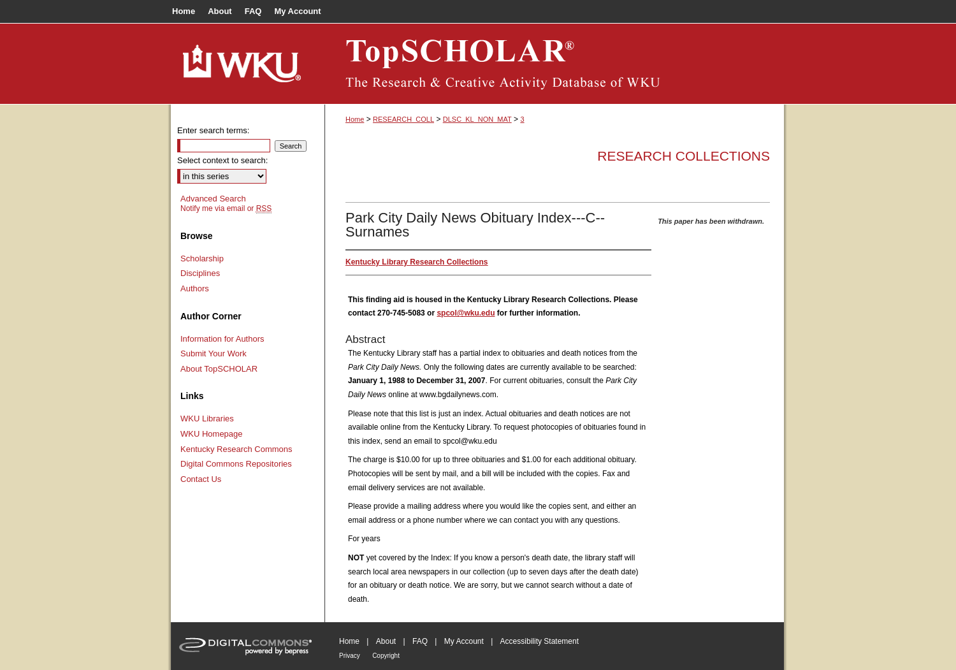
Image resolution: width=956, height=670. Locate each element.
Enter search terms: (213, 130)
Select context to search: (222, 160)
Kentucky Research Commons (236, 449)
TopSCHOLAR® (554, 64)
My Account (464, 641)
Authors (194, 288)
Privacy (349, 655)
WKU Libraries (207, 418)
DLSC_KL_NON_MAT (477, 119)
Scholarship (202, 258)
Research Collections (683, 156)
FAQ (420, 641)
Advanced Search (213, 198)
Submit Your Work (213, 353)
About (386, 641)
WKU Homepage (211, 434)
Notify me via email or (226, 208)
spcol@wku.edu (466, 313)
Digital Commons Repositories (236, 464)
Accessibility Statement (539, 641)
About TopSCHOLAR (218, 369)
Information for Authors (222, 339)
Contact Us (200, 479)
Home (354, 119)
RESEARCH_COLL (403, 119)
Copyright (386, 655)
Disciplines (200, 273)
